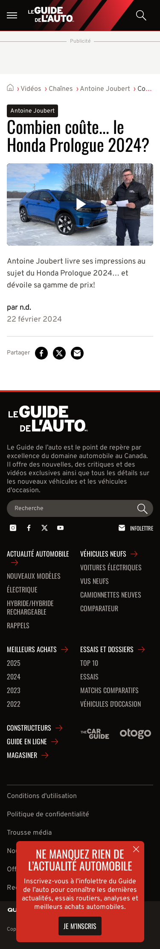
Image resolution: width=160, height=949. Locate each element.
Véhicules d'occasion (110, 704)
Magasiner (22, 755)
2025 (13, 663)
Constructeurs (29, 728)
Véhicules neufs (103, 554)
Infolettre (134, 528)
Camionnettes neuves (110, 595)
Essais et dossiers (107, 649)
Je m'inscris (80, 926)
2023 (13, 690)
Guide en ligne (27, 741)
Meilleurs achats (32, 649)
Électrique (22, 590)
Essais (89, 677)
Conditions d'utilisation (42, 796)
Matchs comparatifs (109, 690)
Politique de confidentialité (48, 814)
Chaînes (61, 89)
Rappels (18, 625)
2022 (13, 704)
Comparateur (99, 608)
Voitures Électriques (111, 567)
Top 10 (89, 663)
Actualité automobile (38, 554)
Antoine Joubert (105, 89)
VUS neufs (94, 581)
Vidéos (30, 89)
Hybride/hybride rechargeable (30, 608)
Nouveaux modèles (34, 576)
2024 (13, 677)
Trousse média (29, 833)
